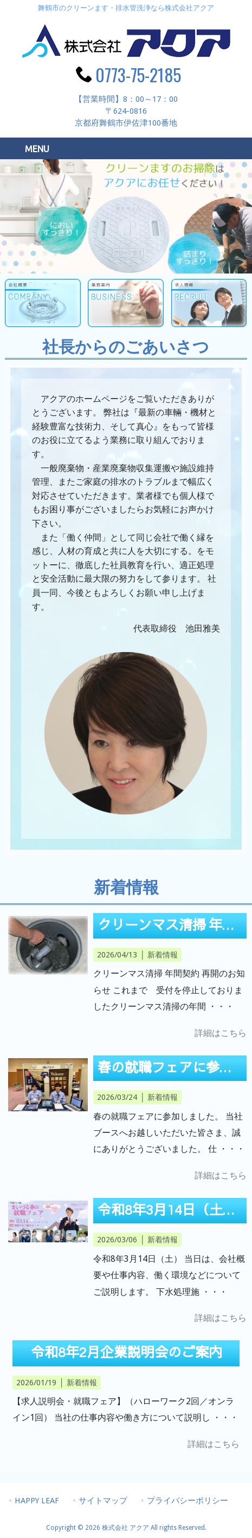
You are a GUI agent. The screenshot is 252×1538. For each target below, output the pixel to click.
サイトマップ (103, 1501)
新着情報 (162, 954)
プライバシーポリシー (187, 1501)
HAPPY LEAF (37, 1501)
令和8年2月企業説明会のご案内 (126, 1353)
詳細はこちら (221, 1033)
